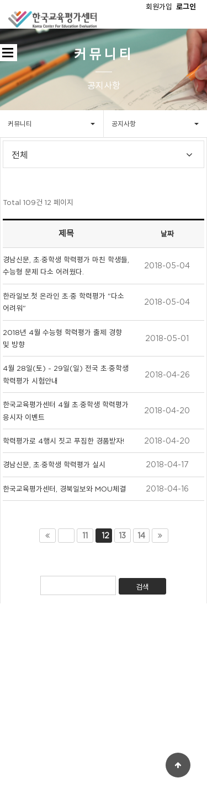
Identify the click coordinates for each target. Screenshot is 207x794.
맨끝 (160, 535)
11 (85, 535)
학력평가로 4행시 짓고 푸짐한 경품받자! (63, 441)
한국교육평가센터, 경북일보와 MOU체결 (64, 489)
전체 (20, 156)
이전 (66, 535)
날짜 (167, 233)
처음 (47, 535)
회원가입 (159, 6)
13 (122, 535)
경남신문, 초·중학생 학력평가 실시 (54, 464)
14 (141, 535)
